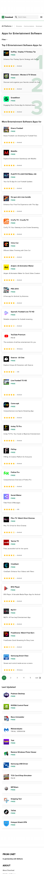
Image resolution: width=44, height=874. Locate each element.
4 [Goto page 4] (23, 678)
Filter (5, 39)
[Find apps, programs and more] (26, 17)
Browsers (19, 26)
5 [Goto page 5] (30, 678)
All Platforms (7, 26)
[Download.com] (7, 17)
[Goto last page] (38, 678)
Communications (29, 26)
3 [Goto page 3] (17, 678)
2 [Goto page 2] (10, 678)
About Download (8, 870)
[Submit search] (16, 17)
